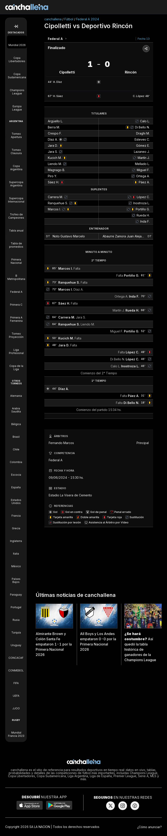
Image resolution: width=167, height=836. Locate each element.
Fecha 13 (144, 38)
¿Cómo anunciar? (149, 827)
